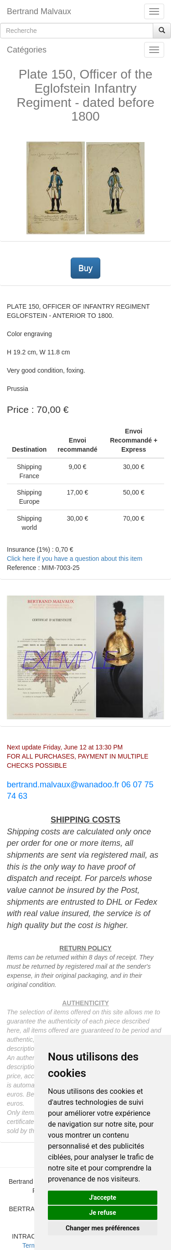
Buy (85, 268)
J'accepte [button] (102, 1197)
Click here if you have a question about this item (74, 558)
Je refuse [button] (102, 1212)
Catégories (27, 49)
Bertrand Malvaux (39, 11)
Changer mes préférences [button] (103, 1228)
